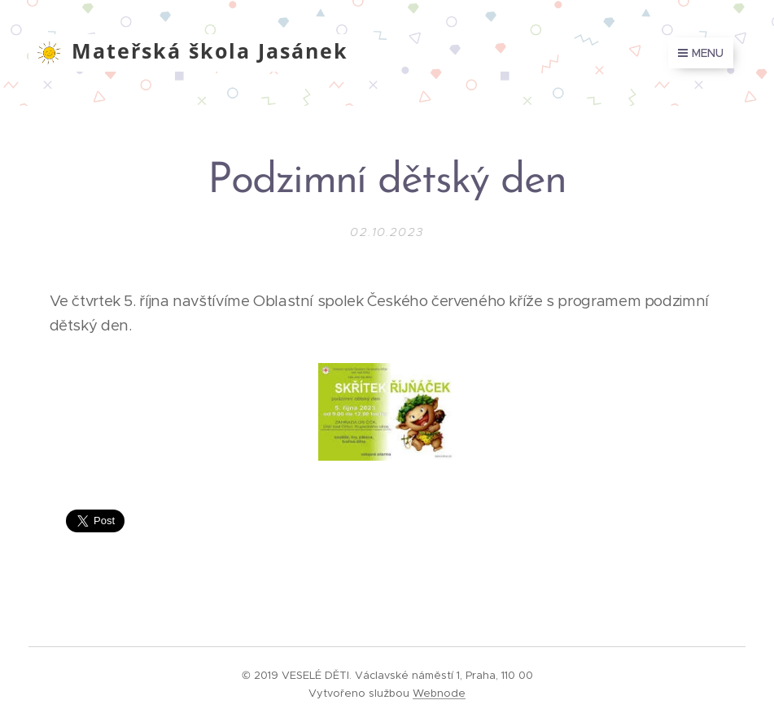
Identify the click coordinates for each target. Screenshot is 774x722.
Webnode (439, 693)
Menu (701, 53)
